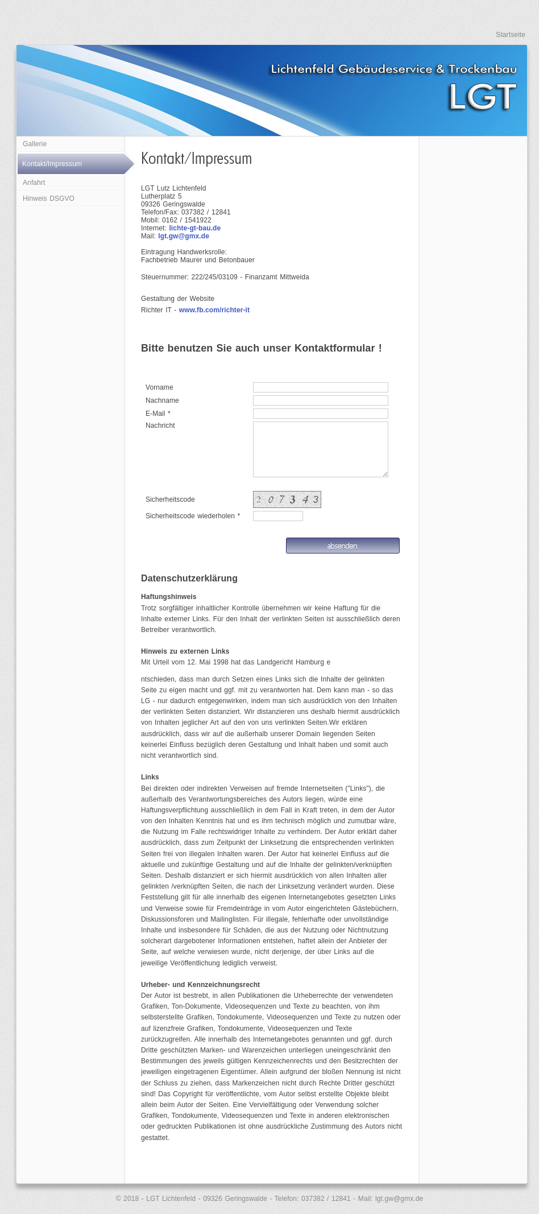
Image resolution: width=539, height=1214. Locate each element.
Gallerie (35, 144)
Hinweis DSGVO (48, 199)
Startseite (510, 35)
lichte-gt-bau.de (195, 228)
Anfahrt (34, 183)
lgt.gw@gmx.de (183, 236)
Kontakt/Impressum (52, 164)
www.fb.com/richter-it (214, 310)
